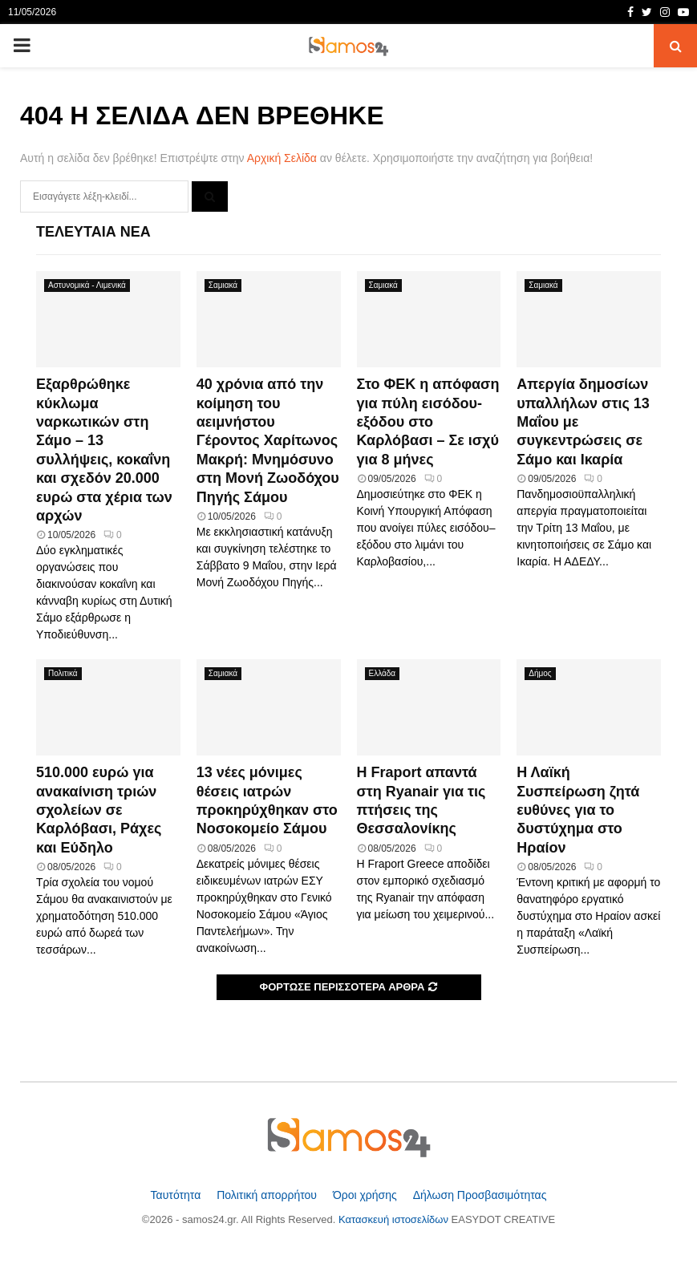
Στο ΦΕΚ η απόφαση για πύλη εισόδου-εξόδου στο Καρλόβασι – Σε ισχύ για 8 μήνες (428, 422)
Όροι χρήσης (366, 1195)
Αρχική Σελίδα (282, 158)
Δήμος (540, 673)
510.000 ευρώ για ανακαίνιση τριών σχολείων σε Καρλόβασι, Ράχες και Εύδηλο (98, 810)
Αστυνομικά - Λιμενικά (87, 285)
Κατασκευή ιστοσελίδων (395, 1219)
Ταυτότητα (178, 1195)
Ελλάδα (382, 673)
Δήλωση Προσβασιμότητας (480, 1195)
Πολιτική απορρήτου (268, 1195)
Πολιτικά (63, 673)
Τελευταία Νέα (93, 232)
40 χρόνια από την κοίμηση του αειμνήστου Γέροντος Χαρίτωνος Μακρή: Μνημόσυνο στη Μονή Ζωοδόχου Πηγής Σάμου (268, 440)
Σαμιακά (223, 285)
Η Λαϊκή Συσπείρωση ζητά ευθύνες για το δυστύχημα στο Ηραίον (578, 810)
